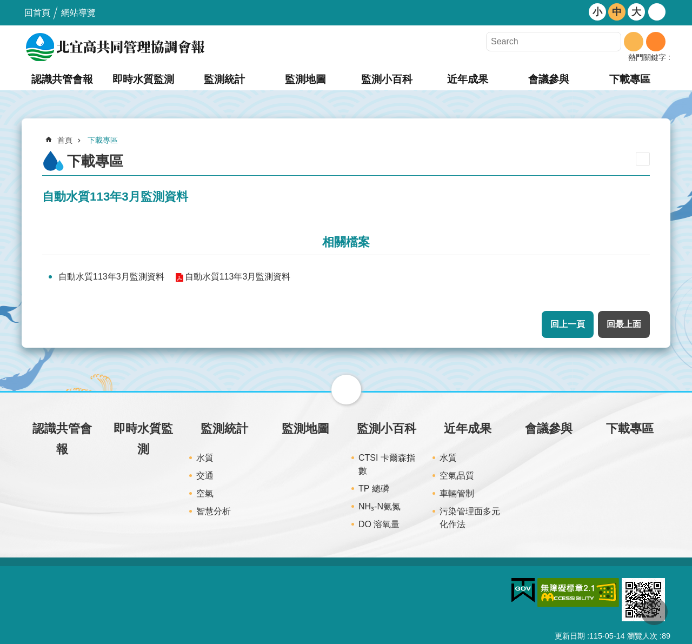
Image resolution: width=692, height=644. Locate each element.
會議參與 (548, 79)
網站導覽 (78, 12)
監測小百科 (386, 79)
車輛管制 (457, 493)
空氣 (205, 493)
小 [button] (597, 11)
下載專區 (629, 79)
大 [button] (636, 11)
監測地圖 (305, 79)
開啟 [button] (657, 12)
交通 (205, 475)
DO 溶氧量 (379, 524)
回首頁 (37, 12)
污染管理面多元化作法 (470, 518)
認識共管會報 (62, 79)
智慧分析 (213, 511)
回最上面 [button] (624, 324)
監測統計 (224, 79)
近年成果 (467, 79)
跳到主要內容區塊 (5, 5)
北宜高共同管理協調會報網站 (116, 47)
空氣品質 (457, 475)
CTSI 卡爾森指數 (386, 464)
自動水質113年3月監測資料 (111, 276)
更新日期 (570, 636)
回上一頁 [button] (567, 324)
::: (3, 4)
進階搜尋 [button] (656, 41)
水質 (205, 457)
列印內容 (643, 159)
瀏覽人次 (642, 636)
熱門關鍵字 (647, 57)
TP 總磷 (373, 488)
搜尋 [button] (633, 41)
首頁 (64, 140)
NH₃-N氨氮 (379, 506)
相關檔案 (346, 242)
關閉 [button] (346, 389)
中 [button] (617, 11)
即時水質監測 (143, 79)
